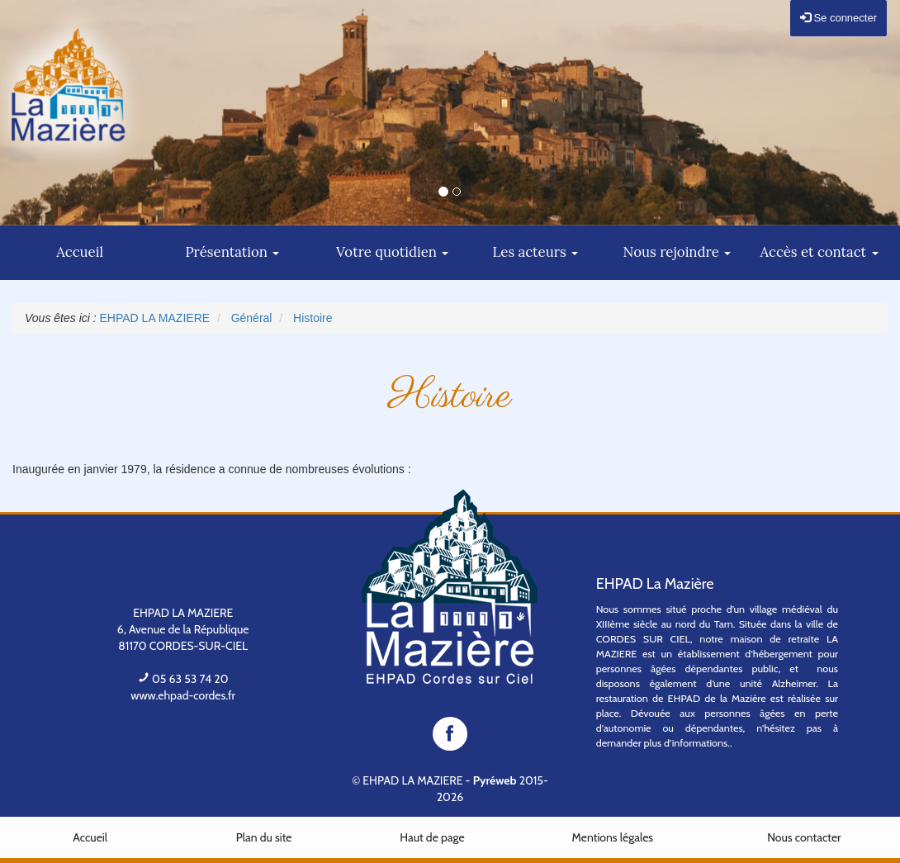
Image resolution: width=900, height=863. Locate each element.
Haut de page (432, 837)
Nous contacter (804, 837)
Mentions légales (613, 837)
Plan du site (264, 837)
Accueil (90, 837)
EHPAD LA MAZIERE (412, 780)
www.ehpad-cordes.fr (182, 695)
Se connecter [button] (838, 18)
